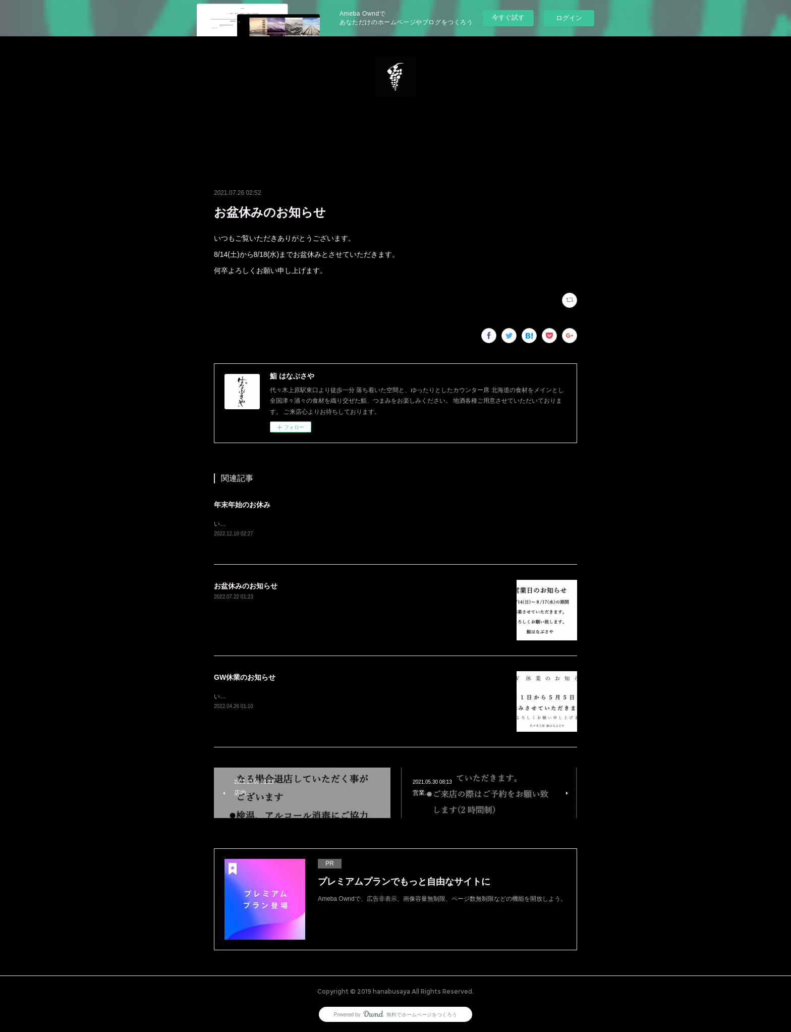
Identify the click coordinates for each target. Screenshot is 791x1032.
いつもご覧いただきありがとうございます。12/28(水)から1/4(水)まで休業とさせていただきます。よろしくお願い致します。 (384, 523)
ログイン (569, 18)
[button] (395, 132)
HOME (395, 132)
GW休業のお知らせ (244, 677)
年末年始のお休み (242, 505)
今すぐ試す (508, 17)
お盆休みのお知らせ (245, 586)
